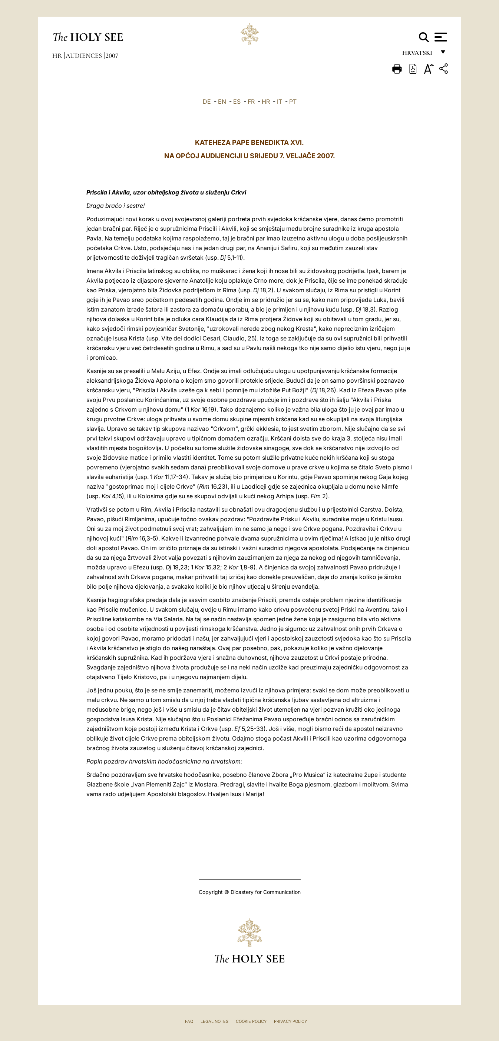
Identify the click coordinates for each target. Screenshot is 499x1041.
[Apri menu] (440, 37)
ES (237, 101)
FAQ (189, 1021)
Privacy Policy (290, 1021)
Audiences (84, 55)
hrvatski (418, 54)
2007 (112, 55)
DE (207, 101)
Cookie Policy (251, 1021)
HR (266, 101)
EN (222, 101)
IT (279, 101)
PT (293, 101)
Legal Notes (214, 1021)
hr (57, 55)
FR (251, 101)
